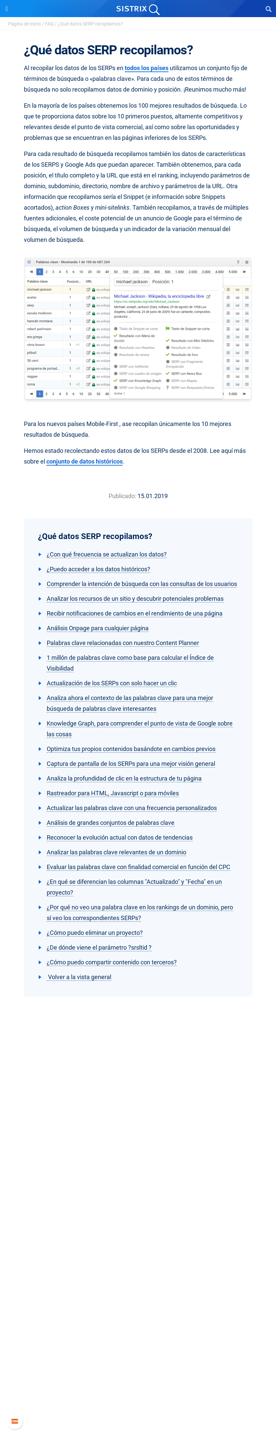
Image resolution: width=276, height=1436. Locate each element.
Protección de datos (138, 1176)
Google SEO (138, 1231)
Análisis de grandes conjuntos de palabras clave (110, 822)
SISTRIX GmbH (138, 1130)
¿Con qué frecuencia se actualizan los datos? (107, 554)
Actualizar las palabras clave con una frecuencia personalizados (132, 807)
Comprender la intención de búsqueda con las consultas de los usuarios (142, 583)
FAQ (49, 23)
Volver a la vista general (79, 976)
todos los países (146, 67)
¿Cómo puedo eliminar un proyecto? (95, 932)
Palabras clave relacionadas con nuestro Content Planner (123, 642)
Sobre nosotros (138, 1143)
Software (138, 1207)
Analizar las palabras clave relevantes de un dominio (116, 852)
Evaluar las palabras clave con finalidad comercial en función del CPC (138, 866)
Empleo (138, 1154)
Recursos (138, 1273)
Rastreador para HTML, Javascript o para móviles (113, 793)
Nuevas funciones (138, 1374)
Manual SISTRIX (138, 1363)
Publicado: (122, 495)
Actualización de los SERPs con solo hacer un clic (112, 683)
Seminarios (138, 1297)
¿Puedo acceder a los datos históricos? (98, 569)
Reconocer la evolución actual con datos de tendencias (120, 837)
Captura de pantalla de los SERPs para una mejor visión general (131, 763)
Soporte (138, 1350)
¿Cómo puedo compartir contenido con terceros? (112, 962)
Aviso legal (138, 1186)
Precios (138, 1220)
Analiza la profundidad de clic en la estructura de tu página (124, 778)
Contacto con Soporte (138, 1395)
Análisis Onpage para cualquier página (98, 628)
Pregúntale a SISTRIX (138, 1286)
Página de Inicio (24, 23)
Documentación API (138, 1385)
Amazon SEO (138, 1242)
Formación (138, 1165)
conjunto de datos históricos (84, 461)
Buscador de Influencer (138, 1252)
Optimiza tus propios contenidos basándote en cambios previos (131, 748)
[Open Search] (268, 8)
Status (138, 1406)
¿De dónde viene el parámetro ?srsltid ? (99, 947)
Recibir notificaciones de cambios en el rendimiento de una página (135, 613)
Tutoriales (138, 1329)
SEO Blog (138, 1308)
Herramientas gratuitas (138, 1319)
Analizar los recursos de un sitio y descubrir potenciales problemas (135, 598)
